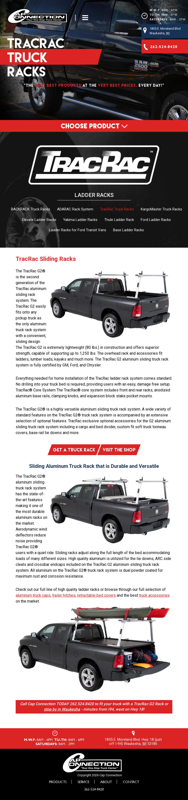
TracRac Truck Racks (117, 209)
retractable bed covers (96, 595)
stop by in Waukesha (62, 708)
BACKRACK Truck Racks (30, 209)
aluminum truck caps (33, 595)
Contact (131, 781)
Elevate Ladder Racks (39, 220)
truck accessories (154, 595)
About (106, 781)
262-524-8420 (94, 788)
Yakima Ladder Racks (80, 220)
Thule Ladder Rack (119, 220)
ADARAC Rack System (75, 209)
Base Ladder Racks (128, 230)
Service (83, 781)
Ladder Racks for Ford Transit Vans (77, 230)
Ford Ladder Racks (156, 220)
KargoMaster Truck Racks (161, 209)
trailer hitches (63, 595)
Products (58, 781)
